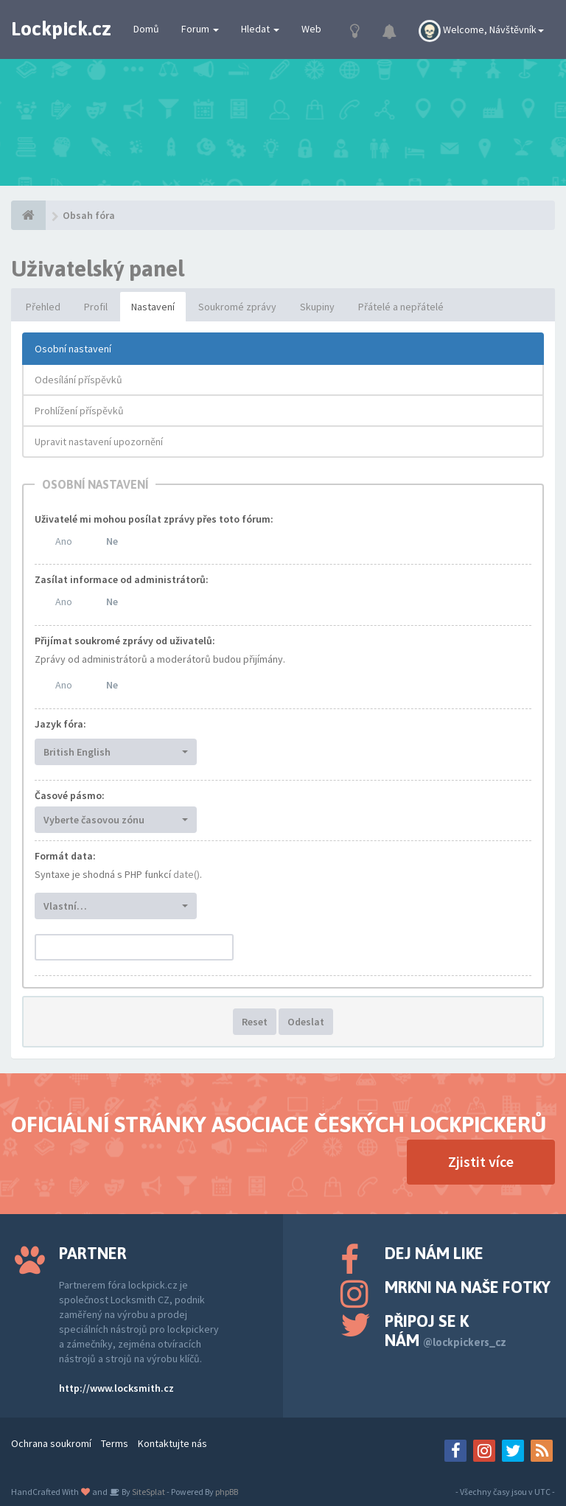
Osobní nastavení (73, 348)
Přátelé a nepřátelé (401, 306)
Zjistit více (481, 1161)
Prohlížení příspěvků (79, 410)
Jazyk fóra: (60, 724)
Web (311, 28)
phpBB (226, 1491)
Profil (96, 306)
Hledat (260, 28)
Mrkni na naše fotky (468, 1287)
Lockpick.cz (61, 29)
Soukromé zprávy (237, 306)
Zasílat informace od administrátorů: (122, 579)
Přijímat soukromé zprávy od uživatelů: (125, 640)
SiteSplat (147, 1491)
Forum (200, 28)
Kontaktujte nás (172, 1443)
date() (186, 874)
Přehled (43, 306)
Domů (146, 28)
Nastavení (153, 306)
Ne (112, 541)
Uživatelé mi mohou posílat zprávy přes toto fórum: (154, 519)
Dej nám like (434, 1253)
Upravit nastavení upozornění (99, 441)
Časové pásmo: (70, 795)
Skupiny (317, 306)
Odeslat (305, 1021)
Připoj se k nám (445, 1330)
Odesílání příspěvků (78, 379)
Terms (114, 1443)
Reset (255, 1021)
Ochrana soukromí (51, 1443)
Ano (63, 541)
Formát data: (65, 855)
